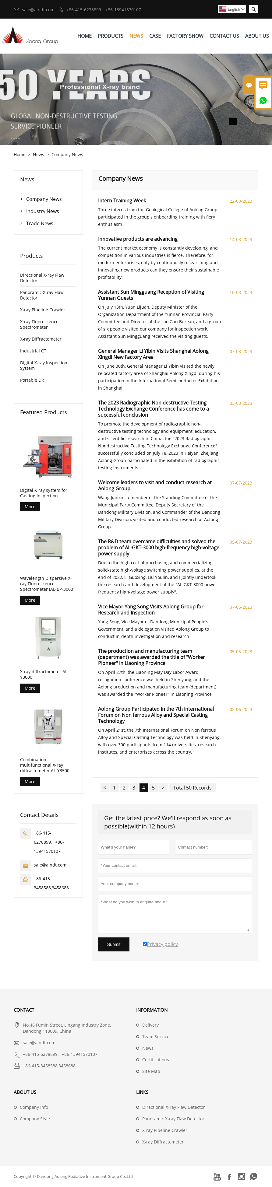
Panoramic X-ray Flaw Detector (42, 295)
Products (110, 36)
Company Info (34, 1107)
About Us (257, 36)
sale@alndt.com (38, 9)
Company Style (35, 1119)
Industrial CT (33, 351)
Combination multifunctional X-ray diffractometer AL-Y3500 (44, 765)
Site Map (151, 1071)
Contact (24, 1010)
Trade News (39, 223)
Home (84, 36)
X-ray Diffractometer (41, 339)
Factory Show (185, 36)
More (30, 506)
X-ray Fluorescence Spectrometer (39, 324)
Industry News (42, 211)
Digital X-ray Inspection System (43, 365)
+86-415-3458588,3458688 (49, 1066)
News (136, 36)
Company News (44, 199)
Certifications (155, 1060)
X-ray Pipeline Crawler (42, 310)
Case (155, 36)
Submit (114, 944)
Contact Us (224, 36)
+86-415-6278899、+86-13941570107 (103, 9)
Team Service (155, 1036)
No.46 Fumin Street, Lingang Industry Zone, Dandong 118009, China (67, 1028)
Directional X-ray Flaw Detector (42, 277)
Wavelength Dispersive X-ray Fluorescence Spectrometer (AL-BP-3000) (47, 584)
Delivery (150, 1025)
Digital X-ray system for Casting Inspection (43, 493)
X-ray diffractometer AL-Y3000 (44, 674)
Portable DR (32, 380)
